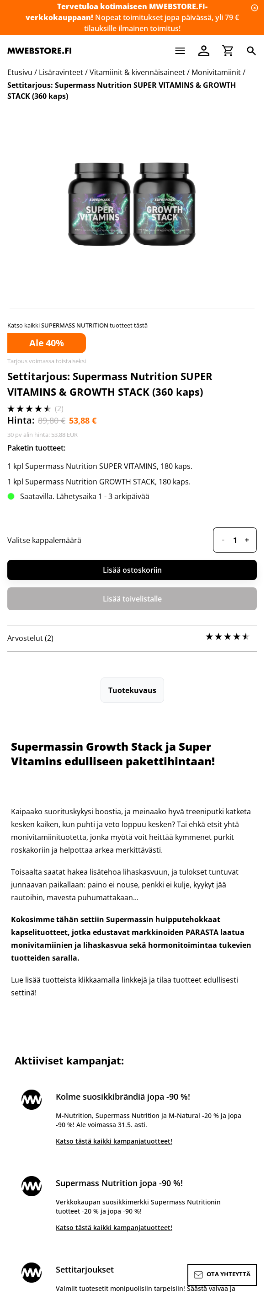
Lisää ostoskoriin (132, 570)
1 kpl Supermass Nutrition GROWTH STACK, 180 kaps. (99, 482)
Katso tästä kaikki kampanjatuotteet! (114, 1141)
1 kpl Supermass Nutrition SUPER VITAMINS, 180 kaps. (99, 466)
